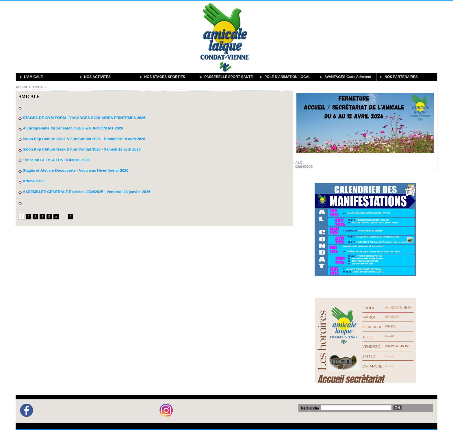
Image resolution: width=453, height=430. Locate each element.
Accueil (21, 87)
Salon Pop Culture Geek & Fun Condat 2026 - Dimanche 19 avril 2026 (84, 139)
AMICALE (39, 87)
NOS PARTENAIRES (398, 77)
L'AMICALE (30, 77)
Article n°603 (34, 181)
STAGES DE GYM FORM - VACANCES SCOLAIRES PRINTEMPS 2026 (84, 118)
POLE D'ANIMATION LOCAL (284, 77)
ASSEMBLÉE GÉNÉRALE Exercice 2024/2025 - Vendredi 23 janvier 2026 (86, 192)
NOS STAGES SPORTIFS (161, 77)
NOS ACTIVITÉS (94, 77)
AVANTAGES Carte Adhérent (344, 77)
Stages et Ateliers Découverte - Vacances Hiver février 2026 (76, 170)
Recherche (310, 408)
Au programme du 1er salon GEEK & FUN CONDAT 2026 (73, 128)
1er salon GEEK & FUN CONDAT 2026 (56, 160)
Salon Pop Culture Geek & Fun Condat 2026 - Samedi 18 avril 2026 (82, 149)
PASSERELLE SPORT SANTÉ (225, 77)
